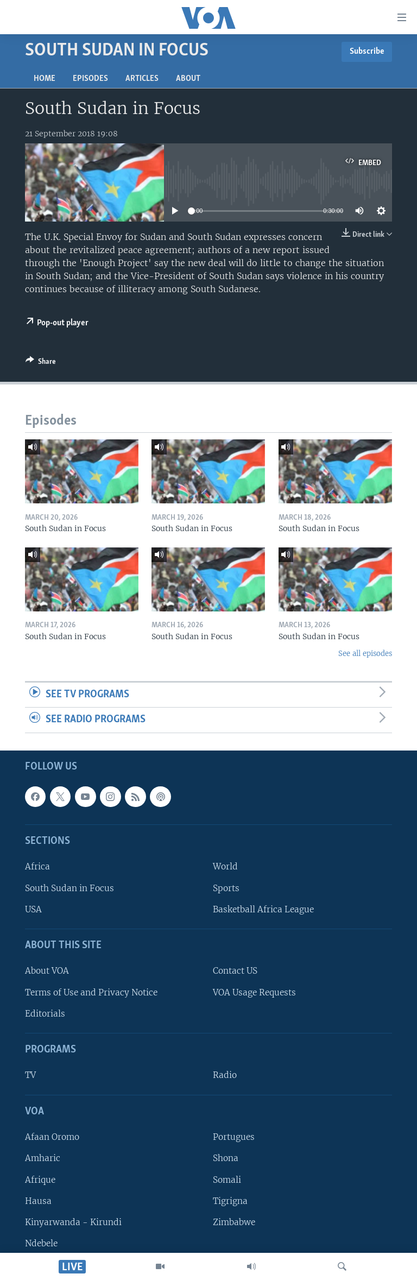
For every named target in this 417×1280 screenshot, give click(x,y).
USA (33, 909)
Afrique (40, 1179)
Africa (37, 866)
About (188, 78)
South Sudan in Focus (69, 888)
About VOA (47, 971)
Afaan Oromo (52, 1137)
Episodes (90, 78)
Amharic (42, 1158)
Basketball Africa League (263, 909)
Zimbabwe (234, 1222)
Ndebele (41, 1243)
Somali (227, 1179)
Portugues (234, 1137)
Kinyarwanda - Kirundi (73, 1222)
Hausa (38, 1201)
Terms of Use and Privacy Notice (91, 992)
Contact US (235, 971)
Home (44, 78)
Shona (225, 1158)
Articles (142, 78)
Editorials (45, 1013)
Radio (225, 1075)
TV (30, 1075)
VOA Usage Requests (254, 992)
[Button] (41, 363)
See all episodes (365, 653)
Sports (226, 888)
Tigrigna (230, 1201)
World (225, 866)
